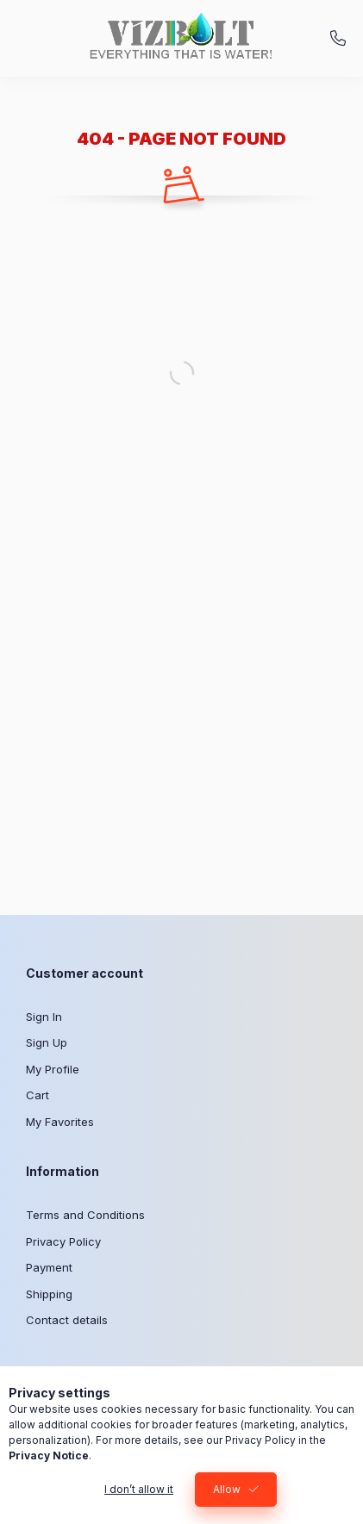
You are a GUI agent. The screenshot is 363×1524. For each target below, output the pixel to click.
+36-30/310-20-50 (338, 39)
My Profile (52, 1069)
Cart (37, 1095)
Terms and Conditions (85, 1215)
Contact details (67, 1320)
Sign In (44, 1016)
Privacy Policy (63, 1241)
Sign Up (46, 1042)
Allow (227, 1489)
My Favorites (60, 1122)
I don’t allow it (138, 1489)
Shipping (49, 1294)
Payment (49, 1267)
